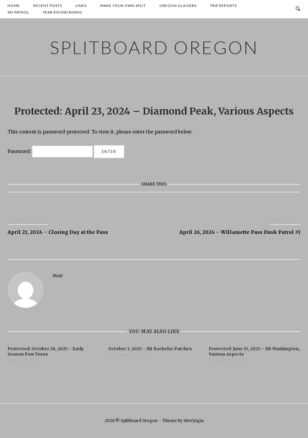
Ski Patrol (18, 12)
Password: (50, 151)
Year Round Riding (62, 12)
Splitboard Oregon (154, 47)
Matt (58, 275)
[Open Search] (297, 9)
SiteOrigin (193, 420)
